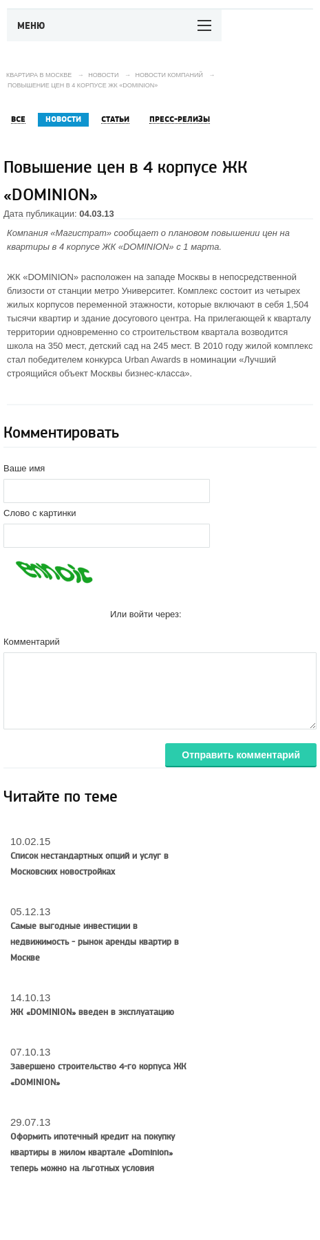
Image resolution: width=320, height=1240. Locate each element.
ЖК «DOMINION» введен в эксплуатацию (92, 1012)
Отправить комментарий (241, 754)
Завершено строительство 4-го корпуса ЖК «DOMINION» (98, 1074)
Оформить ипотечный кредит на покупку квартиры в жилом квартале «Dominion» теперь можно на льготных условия (92, 1152)
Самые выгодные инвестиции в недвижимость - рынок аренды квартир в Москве (94, 942)
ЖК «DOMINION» (137, 247)
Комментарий (31, 642)
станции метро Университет (115, 291)
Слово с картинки (39, 513)
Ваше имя (24, 468)
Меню (31, 26)
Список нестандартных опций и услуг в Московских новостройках (89, 864)
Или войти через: (146, 614)
